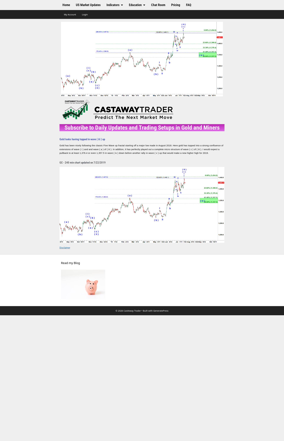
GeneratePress (160, 310)
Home (66, 5)
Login (85, 14)
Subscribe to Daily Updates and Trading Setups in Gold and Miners (142, 127)
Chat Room (158, 5)
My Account (70, 14)
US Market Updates (88, 5)
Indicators (114, 5)
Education (137, 5)
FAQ (188, 5)
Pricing (175, 5)
